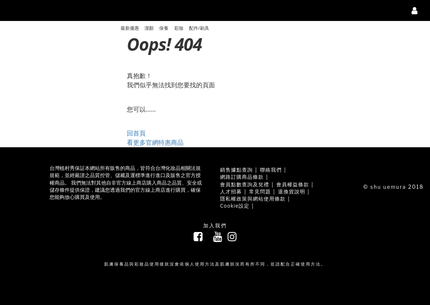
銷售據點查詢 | (239, 169)
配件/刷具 (199, 28)
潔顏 (149, 28)
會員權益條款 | (295, 184)
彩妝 (179, 28)
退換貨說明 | (294, 191)
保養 (163, 28)
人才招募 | (233, 191)
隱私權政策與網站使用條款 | (255, 198)
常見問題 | (262, 191)
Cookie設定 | (237, 205)
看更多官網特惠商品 (155, 142)
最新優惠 (130, 28)
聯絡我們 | (273, 169)
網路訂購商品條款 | (244, 176)
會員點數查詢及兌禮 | (247, 184)
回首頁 (136, 133)
